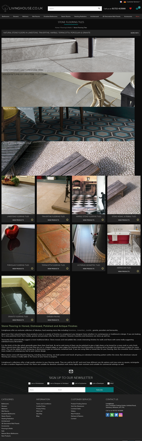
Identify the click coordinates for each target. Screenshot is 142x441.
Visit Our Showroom (77, 406)
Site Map (39, 414)
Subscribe (99, 390)
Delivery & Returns (77, 416)
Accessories (128, 16)
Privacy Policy (40, 409)
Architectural (94, 16)
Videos (73, 411)
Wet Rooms (36, 16)
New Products (6, 436)
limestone (72, 330)
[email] (71, 389)
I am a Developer (98, 383)
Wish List (39, 411)
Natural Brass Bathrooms (9, 433)
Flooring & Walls (66, 27)
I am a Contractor (80, 383)
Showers (16, 16)
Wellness (25, 16)
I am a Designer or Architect (59, 383)
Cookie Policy (40, 406)
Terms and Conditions (43, 404)
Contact (73, 418)
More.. (138, 16)
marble (89, 330)
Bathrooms (5, 16)
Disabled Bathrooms (50, 16)
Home (57, 27)
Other (112, 383)
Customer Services (133, 2)
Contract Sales (76, 409)
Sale (2, 431)
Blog (37, 416)
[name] (42, 389)
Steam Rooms (66, 16)
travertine (81, 330)
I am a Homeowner (37, 383)
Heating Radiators (80, 16)
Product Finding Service (79, 404)
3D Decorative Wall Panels (111, 16)
